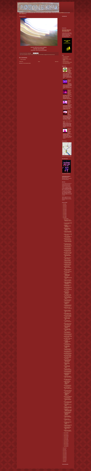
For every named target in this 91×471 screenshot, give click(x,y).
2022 (64, 209)
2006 (64, 460)
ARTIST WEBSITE (22, 13)
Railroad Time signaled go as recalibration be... (68, 397)
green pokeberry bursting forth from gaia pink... (68, 353)
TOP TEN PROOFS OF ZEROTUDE (67, 358)
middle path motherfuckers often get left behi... (67, 226)
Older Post (56, 61)
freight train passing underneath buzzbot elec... (67, 255)
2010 (64, 454)
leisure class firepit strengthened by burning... (67, 346)
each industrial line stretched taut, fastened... (67, 303)
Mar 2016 (65, 443)
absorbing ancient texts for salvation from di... (67, 251)
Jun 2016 (65, 439)
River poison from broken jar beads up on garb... (68, 253)
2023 (64, 208)
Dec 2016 (65, 218)
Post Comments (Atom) (27, 63)
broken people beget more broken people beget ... (67, 329)
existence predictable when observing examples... (67, 326)
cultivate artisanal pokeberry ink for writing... (67, 363)
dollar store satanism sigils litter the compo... (68, 369)
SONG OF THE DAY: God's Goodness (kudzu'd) (69, 130)
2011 (64, 453)
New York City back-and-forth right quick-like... (67, 371)
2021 (64, 210)
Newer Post (21, 61)
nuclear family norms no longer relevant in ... (67, 258)
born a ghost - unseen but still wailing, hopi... (68, 339)
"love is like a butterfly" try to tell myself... (68, 290)
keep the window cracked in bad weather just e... (68, 402)
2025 (64, 205)
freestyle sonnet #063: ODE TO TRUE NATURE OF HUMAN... (67, 382)
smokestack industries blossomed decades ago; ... (67, 311)
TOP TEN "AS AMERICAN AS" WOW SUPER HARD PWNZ (68, 410)
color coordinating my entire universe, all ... (67, 332)
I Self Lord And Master (40, 54)
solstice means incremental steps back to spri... (68, 277)
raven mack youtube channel (67, 62)
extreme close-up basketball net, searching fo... (66, 292)
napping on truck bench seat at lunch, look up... (68, 280)
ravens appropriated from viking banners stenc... (68, 305)
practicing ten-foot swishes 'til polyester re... (67, 420)
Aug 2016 (65, 436)
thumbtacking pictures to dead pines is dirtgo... (67, 262)
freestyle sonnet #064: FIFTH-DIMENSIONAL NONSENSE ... (68, 283)
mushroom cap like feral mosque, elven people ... (67, 241)
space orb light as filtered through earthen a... (68, 351)
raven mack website (66, 56)
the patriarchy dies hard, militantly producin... (67, 264)
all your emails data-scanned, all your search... (67, 366)
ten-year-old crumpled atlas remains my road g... (68, 377)
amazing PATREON (61, 12)
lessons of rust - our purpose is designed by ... (68, 308)
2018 (64, 214)
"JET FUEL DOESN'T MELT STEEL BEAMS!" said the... (68, 297)
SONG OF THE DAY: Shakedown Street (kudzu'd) (69, 102)
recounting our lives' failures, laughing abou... (67, 318)
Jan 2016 (65, 446)
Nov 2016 (65, 432)
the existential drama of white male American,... (68, 244)
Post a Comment (23, 59)
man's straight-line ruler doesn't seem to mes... (68, 295)
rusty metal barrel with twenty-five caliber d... (67, 349)
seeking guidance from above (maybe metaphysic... (67, 374)
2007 (64, 458)
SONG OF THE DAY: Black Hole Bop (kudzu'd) (69, 112)
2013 (64, 450)
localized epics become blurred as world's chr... (68, 430)
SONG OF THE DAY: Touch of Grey (69, 81)
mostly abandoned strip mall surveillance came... (67, 428)
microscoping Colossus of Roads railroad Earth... (68, 391)
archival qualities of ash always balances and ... (68, 313)
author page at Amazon (66, 63)
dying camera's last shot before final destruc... (67, 300)
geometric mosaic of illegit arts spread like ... (68, 337)
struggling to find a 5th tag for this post (49, 54)
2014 (64, 449)
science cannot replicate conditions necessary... (68, 316)
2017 (64, 216)
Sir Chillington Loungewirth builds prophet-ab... (67, 341)
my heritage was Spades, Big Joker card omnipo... (68, 423)
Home (39, 61)
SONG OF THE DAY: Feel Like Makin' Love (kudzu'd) (69, 92)
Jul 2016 (65, 438)
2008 (64, 457)
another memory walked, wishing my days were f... (67, 232)
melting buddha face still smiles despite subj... (67, 324)
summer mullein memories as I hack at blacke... (67, 404)
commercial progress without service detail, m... (67, 417)
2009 (64, 456)
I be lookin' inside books (34, 54)
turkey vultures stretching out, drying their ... (68, 288)
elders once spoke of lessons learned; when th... (68, 388)
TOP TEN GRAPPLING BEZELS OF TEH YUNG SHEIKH (67, 360)
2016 (64, 217)
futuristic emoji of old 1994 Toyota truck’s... (68, 234)
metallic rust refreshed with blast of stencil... (67, 260)
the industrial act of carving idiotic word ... (67, 344)
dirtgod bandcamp (65, 61)
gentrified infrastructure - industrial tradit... (67, 285)
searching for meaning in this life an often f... (67, 270)
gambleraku (25, 54)
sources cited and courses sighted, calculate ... (68, 425)
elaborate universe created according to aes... (67, 267)
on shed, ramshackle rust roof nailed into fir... (68, 237)
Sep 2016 (65, 435)
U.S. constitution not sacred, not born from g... (67, 321)
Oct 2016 (65, 434)
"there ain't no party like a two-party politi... (68, 272)
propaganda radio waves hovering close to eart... (68, 407)
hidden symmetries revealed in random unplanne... (67, 229)
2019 (64, 213)
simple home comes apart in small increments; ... (68, 334)
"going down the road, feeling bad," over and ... (67, 221)
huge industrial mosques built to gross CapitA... (67, 356)
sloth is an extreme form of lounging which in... (67, 385)
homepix (29, 54)
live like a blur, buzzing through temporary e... (68, 248)
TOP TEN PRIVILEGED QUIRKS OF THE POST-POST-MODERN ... (67, 413)
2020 (64, 212)
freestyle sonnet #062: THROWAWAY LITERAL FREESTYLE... (67, 394)
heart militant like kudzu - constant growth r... (68, 379)
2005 (64, 461)
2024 (64, 206)
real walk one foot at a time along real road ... (68, 239)
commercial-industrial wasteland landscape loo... (67, 399)
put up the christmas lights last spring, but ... (68, 223)
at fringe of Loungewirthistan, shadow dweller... (67, 274)
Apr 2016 (65, 442)
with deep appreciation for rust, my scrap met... (68, 246)
